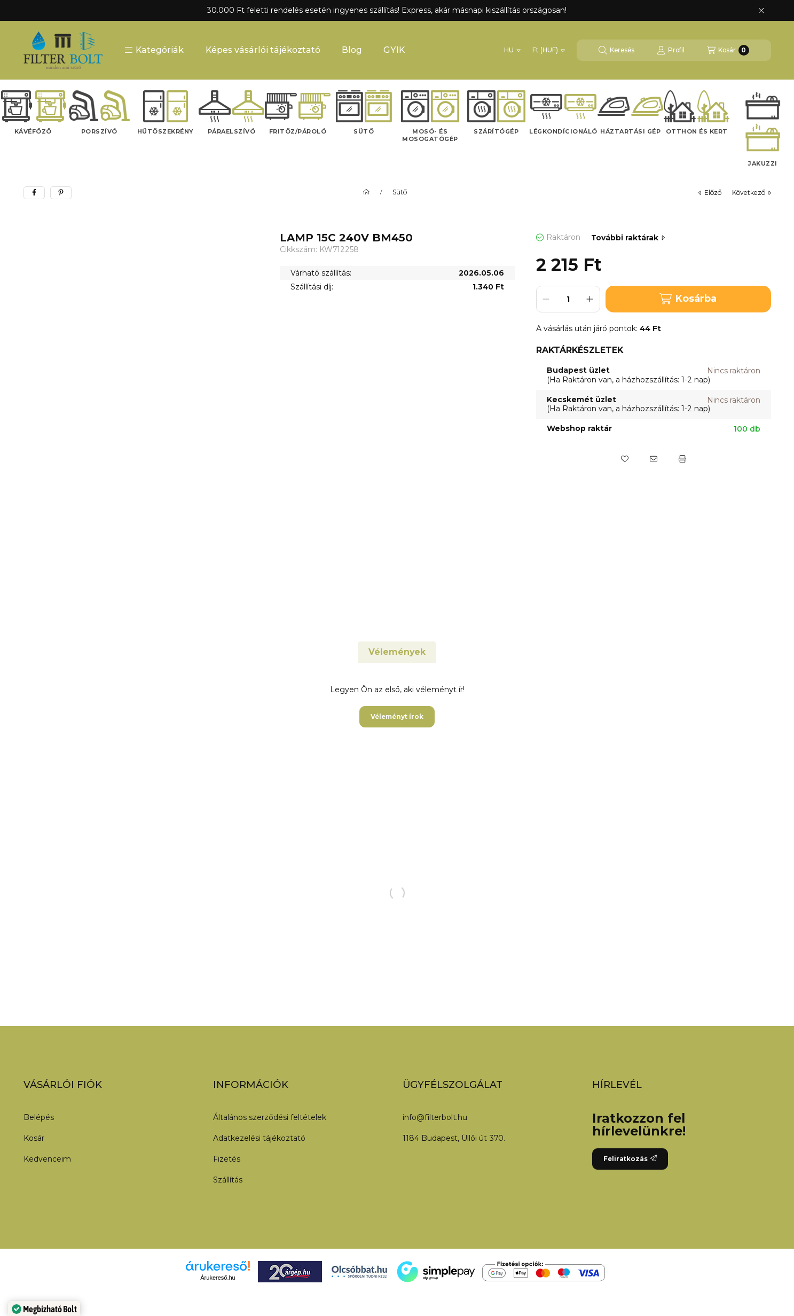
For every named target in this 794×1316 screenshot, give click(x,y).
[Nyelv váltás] (512, 50)
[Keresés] (616, 50)
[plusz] (590, 299)
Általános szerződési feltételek (269, 1117)
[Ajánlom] (653, 459)
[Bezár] (761, 10)
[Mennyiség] (568, 299)
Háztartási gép (630, 131)
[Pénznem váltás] (548, 50)
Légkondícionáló (563, 131)
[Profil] (670, 50)
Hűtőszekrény (165, 131)
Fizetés (226, 1159)
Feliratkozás (630, 1159)
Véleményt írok (397, 716)
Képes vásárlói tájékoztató (263, 50)
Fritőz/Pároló (298, 131)
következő (751, 193)
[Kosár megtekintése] (728, 50)
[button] (154, 50)
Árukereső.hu (217, 1277)
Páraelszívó (232, 131)
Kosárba (687, 299)
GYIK (394, 50)
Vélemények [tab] (397, 652)
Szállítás (227, 1180)
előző (709, 193)
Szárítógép (496, 131)
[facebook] (34, 192)
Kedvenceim (47, 1159)
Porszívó (99, 131)
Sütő (363, 131)
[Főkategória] (366, 192)
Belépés (38, 1117)
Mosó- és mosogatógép (430, 135)
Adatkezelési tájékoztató (259, 1138)
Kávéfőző (33, 131)
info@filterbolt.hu (435, 1117)
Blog (352, 50)
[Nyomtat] (682, 459)
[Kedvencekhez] (625, 459)
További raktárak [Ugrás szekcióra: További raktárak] (628, 237)
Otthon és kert (697, 131)
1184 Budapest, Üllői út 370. (454, 1138)
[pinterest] (61, 192)
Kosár (33, 1138)
